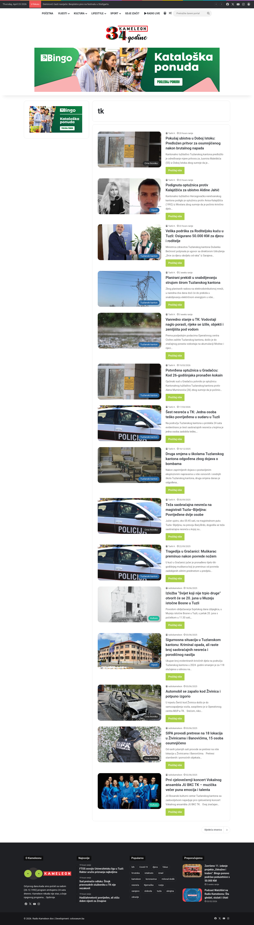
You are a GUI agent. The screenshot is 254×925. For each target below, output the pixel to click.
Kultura (79, 13)
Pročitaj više (175, 170)
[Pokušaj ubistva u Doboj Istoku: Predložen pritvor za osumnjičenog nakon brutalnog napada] (129, 149)
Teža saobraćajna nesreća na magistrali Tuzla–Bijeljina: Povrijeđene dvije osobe (188, 510)
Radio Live (152, 13)
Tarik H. (172, 133)
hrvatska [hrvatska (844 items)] (136, 873)
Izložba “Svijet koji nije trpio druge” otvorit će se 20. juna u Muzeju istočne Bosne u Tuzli (193, 598)
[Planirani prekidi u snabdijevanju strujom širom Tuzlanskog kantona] (129, 289)
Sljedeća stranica (215, 830)
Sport (114, 13)
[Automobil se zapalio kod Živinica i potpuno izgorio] (129, 703)
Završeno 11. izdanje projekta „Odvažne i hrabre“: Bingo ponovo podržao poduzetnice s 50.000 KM (217, 873)
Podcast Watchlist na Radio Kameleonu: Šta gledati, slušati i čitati (217, 894)
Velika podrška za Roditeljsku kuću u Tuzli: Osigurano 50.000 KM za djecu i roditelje (194, 236)
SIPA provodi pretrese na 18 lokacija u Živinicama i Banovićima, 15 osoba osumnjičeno (194, 738)
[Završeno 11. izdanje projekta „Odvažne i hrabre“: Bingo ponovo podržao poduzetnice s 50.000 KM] (192, 870)
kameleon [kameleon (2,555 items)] (136, 879)
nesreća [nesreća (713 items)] (135, 885)
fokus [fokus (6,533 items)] (165, 867)
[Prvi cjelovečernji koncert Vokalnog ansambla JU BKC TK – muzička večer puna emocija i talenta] (129, 791)
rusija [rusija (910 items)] (161, 885)
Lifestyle (97, 13)
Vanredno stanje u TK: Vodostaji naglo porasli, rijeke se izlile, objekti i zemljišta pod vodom (194, 324)
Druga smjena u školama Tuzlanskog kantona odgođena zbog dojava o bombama (195, 459)
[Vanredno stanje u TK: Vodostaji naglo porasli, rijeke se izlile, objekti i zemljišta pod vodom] (129, 331)
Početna (47, 13)
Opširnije (50, 897)
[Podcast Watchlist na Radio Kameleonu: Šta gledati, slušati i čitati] (192, 895)
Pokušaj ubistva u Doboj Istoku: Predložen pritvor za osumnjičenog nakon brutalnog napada (193, 143)
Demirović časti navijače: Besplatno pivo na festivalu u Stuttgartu (76, 4)
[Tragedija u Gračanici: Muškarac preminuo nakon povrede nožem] (129, 562)
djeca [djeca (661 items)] (155, 867)
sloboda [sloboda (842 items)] (148, 891)
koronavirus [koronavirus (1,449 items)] (151, 879)
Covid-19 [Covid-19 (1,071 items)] (143, 867)
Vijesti (62, 13)
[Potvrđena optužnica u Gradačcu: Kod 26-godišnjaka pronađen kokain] (129, 381)
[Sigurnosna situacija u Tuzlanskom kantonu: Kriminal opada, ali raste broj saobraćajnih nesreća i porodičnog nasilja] (129, 651)
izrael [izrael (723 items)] (160, 873)
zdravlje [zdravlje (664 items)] (135, 897)
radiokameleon (175, 588)
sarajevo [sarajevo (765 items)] (136, 891)
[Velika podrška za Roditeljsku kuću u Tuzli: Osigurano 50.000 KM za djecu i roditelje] (129, 242)
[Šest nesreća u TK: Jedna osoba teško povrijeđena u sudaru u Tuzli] (129, 423)
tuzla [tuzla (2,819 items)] (159, 891)
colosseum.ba (77, 918)
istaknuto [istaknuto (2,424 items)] (149, 873)
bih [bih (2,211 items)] (133, 867)
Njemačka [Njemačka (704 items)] (148, 885)
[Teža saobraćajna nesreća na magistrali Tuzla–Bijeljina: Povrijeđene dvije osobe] (129, 516)
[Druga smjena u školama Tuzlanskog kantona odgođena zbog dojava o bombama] (129, 465)
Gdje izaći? (132, 13)
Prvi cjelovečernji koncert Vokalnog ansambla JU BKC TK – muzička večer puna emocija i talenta (193, 785)
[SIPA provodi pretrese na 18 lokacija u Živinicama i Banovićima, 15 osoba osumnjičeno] (129, 744)
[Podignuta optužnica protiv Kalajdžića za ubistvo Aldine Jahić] (129, 196)
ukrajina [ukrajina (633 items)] (170, 891)
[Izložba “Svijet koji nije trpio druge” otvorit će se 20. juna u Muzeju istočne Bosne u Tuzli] (129, 604)
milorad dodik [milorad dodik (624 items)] (168, 879)
